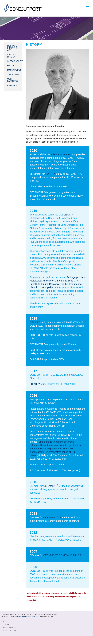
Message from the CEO (12, 48)
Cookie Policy (9, 631)
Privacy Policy (9, 628)
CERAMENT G (52, 517)
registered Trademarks (26, 617)
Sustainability (15, 61)
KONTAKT (6, 624)
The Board (13, 75)
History (11, 66)
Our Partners (12, 80)
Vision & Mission (11, 56)
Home (5, 621)
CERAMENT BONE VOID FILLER (62, 555)
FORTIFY (50, 174)
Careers (12, 85)
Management (14, 70)
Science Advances (60, 154)
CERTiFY (69, 214)
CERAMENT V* (52, 486)
